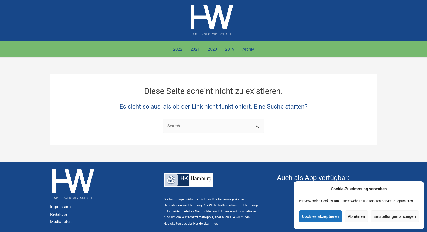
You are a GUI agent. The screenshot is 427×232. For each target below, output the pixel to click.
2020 (212, 49)
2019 (229, 49)
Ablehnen (356, 216)
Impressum (60, 206)
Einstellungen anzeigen (395, 216)
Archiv (248, 49)
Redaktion (59, 214)
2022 (177, 49)
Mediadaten (61, 221)
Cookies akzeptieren (320, 216)
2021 (195, 49)
